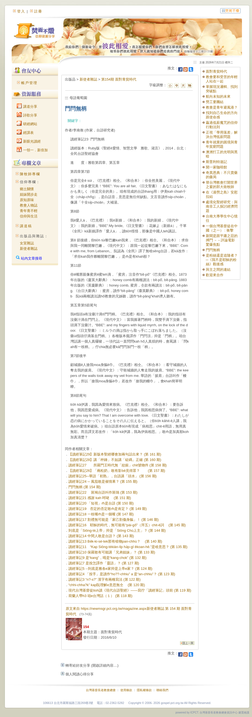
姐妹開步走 (28, 194)
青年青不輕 (28, 211)
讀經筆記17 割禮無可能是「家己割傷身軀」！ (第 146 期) (113, 520)
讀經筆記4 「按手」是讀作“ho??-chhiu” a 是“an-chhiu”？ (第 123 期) (121, 574)
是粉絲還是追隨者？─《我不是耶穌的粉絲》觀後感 (222, 259)
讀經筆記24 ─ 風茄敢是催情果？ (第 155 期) (102, 481)
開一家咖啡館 (216, 167)
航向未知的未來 (218, 96)
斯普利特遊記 (216, 162)
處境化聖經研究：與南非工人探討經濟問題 (222, 206)
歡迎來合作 (214, 275)
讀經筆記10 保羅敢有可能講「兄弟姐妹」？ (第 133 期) (111, 552)
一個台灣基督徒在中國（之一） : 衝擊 (222, 228)
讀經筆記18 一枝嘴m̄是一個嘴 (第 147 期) (101, 514)
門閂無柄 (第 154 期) (84, 487)
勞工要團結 (214, 102)
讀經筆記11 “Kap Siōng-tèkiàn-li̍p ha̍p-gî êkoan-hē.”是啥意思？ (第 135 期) (127, 547)
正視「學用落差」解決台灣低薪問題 (222, 134)
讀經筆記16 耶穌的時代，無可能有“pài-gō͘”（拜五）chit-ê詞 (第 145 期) (127, 525)
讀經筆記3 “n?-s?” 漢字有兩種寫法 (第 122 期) (104, 579)
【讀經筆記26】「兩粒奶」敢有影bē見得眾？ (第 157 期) (116, 471)
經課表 (25, 133)
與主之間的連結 (218, 269)
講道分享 (27, 106)
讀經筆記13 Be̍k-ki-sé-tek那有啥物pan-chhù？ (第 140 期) (115, 541)
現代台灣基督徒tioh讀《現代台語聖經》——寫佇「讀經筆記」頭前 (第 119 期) (129, 590)
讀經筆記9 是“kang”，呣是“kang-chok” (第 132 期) (107, 558)
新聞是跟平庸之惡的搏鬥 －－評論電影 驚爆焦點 (222, 240)
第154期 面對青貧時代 (118, 79)
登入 (21, 11)
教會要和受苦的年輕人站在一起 (222, 79)
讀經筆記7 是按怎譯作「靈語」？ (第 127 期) (103, 563)
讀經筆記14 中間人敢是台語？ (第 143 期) (101, 536)
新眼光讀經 (29, 141)
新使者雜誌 (28, 249)
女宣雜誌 (27, 243)
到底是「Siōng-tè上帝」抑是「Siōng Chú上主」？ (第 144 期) (117, 530)
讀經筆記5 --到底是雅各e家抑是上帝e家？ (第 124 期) (110, 569)
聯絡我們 (162, 690)
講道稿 (26, 226)
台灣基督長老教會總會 (101, 690)
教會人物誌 (28, 205)
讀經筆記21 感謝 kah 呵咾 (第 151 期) (99, 498)
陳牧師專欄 (30, 174)
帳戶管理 (29, 83)
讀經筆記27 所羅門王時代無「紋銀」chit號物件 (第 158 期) (117, 465)
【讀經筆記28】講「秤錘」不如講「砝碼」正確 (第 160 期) (114, 460)
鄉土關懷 (27, 189)
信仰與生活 (28, 216)
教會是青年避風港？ (222, 107)
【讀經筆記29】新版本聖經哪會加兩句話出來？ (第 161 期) (114, 454)
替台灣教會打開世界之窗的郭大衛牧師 (222, 184)
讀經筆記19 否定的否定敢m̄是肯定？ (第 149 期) (107, 509)
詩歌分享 (27, 115)
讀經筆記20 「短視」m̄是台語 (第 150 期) (101, 503)
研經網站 (27, 124)
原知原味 (27, 200)
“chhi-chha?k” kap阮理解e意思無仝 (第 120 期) (106, 585)
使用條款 (126, 690)
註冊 (38, 11)
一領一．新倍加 (32, 150)
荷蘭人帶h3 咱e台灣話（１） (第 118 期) (100, 596)
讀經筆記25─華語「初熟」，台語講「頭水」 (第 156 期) (112, 476)
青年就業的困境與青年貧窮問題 (222, 144)
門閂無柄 (213, 250)
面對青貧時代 (216, 71)
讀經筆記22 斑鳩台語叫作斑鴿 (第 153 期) (102, 492)
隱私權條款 (144, 690)
